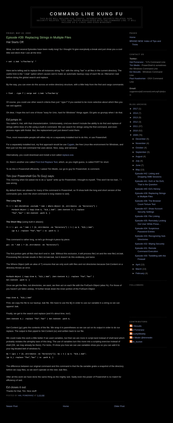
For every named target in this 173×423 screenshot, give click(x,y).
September (141, 152)
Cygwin (71, 144)
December (141, 139)
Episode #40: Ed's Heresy (147, 189)
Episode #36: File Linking (147, 216)
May (138, 169)
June (138, 165)
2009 (136, 135)
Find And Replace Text (47, 162)
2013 (136, 117)
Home (66, 406)
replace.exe (67, 155)
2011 (136, 126)
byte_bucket (136, 341)
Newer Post (12, 406)
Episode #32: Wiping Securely (149, 243)
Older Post (119, 406)
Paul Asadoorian (138, 78)
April (138, 264)
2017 (136, 108)
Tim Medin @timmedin (141, 337)
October (140, 147)
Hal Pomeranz (136, 62)
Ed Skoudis (135, 72)
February (140, 273)
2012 (136, 122)
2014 (136, 113)
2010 (136, 130)
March (139, 269)
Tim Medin (135, 65)
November (141, 143)
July (138, 161)
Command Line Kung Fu (86, 13)
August (139, 156)
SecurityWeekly (137, 333)
